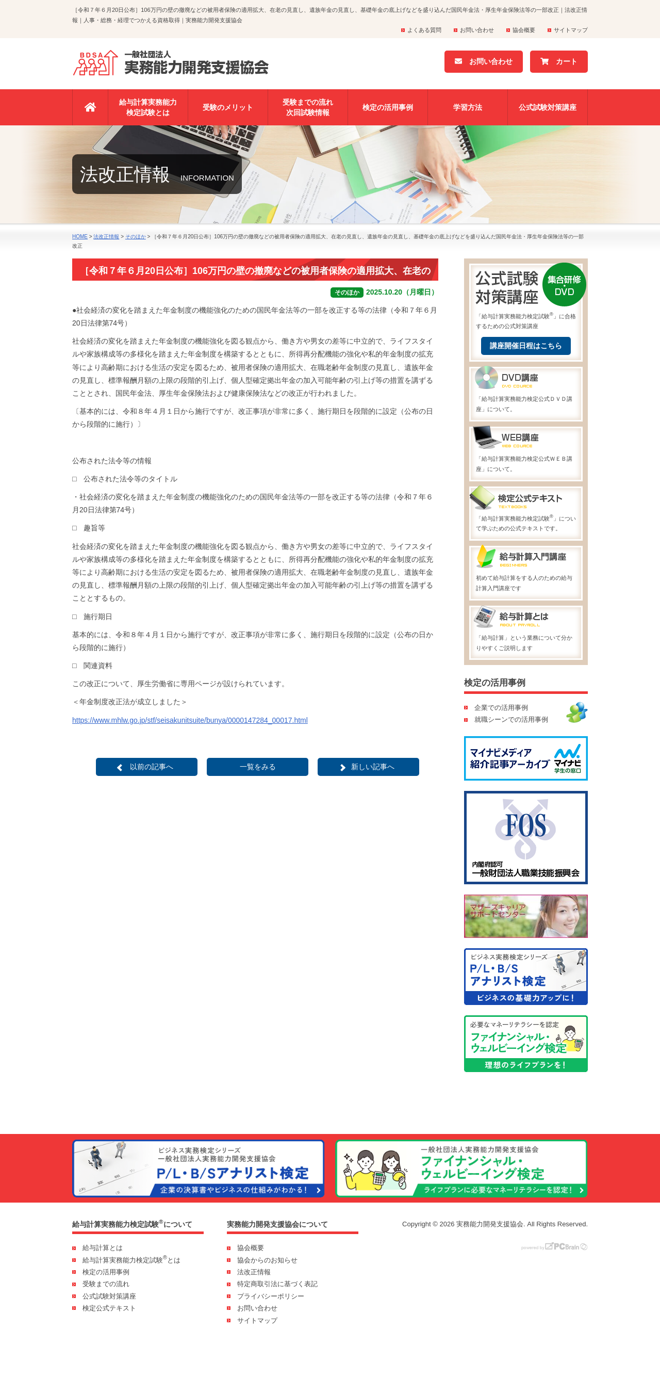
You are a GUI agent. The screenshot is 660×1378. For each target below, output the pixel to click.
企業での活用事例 (501, 707)
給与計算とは (102, 1248)
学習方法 (467, 107)
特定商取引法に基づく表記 (277, 1284)
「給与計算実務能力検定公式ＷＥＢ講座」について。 (526, 450)
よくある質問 (424, 30)
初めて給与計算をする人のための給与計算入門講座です (526, 569)
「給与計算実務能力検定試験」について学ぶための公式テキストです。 (526, 510)
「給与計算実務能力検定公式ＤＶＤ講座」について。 (526, 390)
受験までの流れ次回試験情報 (308, 107)
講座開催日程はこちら (526, 346)
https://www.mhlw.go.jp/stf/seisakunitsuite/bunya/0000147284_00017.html (190, 720)
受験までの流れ (105, 1284)
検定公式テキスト (109, 1308)
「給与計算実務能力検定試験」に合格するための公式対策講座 (526, 297)
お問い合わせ (477, 30)
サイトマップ (571, 30)
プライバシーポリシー (270, 1296)
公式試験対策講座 (547, 107)
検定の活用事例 (387, 107)
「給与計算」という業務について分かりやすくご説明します (526, 629)
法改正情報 (254, 1272)
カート (559, 61)
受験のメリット (228, 107)
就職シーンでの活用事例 (511, 719)
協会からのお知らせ (267, 1260)
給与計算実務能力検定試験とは (148, 107)
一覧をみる (258, 767)
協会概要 (524, 30)
